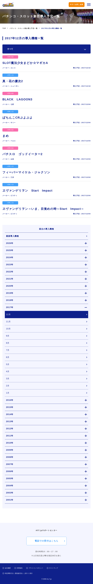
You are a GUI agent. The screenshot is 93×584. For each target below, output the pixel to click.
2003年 (9, 493)
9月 (7, 336)
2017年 (9, 307)
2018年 (9, 300)
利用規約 (20, 568)
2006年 (9, 471)
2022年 (9, 272)
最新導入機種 (12, 236)
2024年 (9, 257)
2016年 (9, 400)
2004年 (9, 486)
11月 (8, 322)
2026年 (9, 243)
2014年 (9, 414)
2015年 (9, 407)
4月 (7, 371)
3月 (7, 379)
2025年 (9, 250)
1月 (7, 393)
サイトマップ (53, 568)
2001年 (9, 500)
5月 (7, 364)
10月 (8, 329)
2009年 (9, 450)
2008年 (9, 457)
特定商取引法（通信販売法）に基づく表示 (18, 573)
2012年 (9, 429)
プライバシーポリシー (36, 568)
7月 (7, 350)
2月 (7, 386)
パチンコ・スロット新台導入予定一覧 (24, 28)
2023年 (9, 265)
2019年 (9, 293)
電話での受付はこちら (46, 541)
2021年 (9, 279)
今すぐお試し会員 (76, 4)
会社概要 (8, 568)
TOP (4, 28)
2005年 (9, 478)
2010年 (9, 443)
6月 (7, 357)
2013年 (9, 421)
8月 (7, 343)
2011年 (9, 436)
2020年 (9, 286)
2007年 (9, 464)
